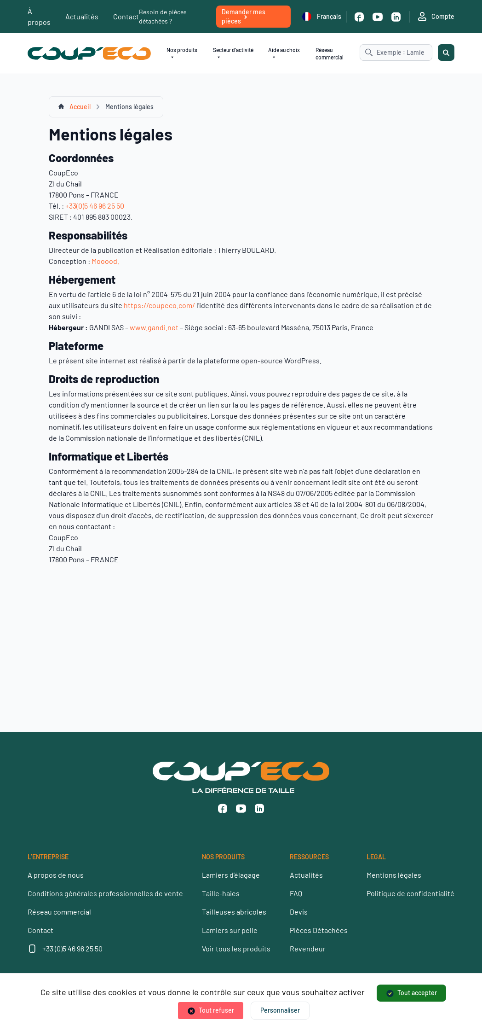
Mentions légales (394, 874)
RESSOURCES (309, 857)
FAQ (296, 893)
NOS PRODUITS (223, 857)
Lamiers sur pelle (230, 930)
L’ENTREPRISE (48, 857)
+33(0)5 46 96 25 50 (94, 205)
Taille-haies (221, 893)
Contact (126, 16)
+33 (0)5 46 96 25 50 (72, 948)
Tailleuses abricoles (234, 911)
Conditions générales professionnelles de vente (105, 893)
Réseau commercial (330, 53)
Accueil (80, 107)
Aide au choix (284, 54)
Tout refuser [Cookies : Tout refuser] (216, 1010)
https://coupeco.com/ (159, 305)
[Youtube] (377, 17)
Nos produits (181, 54)
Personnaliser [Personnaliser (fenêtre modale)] (280, 1010)
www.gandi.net (154, 327)
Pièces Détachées (319, 930)
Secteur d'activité (233, 54)
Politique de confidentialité (410, 893)
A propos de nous (56, 874)
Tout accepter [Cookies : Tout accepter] (417, 993)
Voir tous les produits (236, 948)
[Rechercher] (446, 52)
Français (321, 16)
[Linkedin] (396, 17)
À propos (39, 16)
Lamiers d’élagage (231, 874)
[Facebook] (359, 17)
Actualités (81, 16)
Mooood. (105, 261)
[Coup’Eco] (89, 53)
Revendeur (308, 948)
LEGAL (376, 857)
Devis (299, 911)
